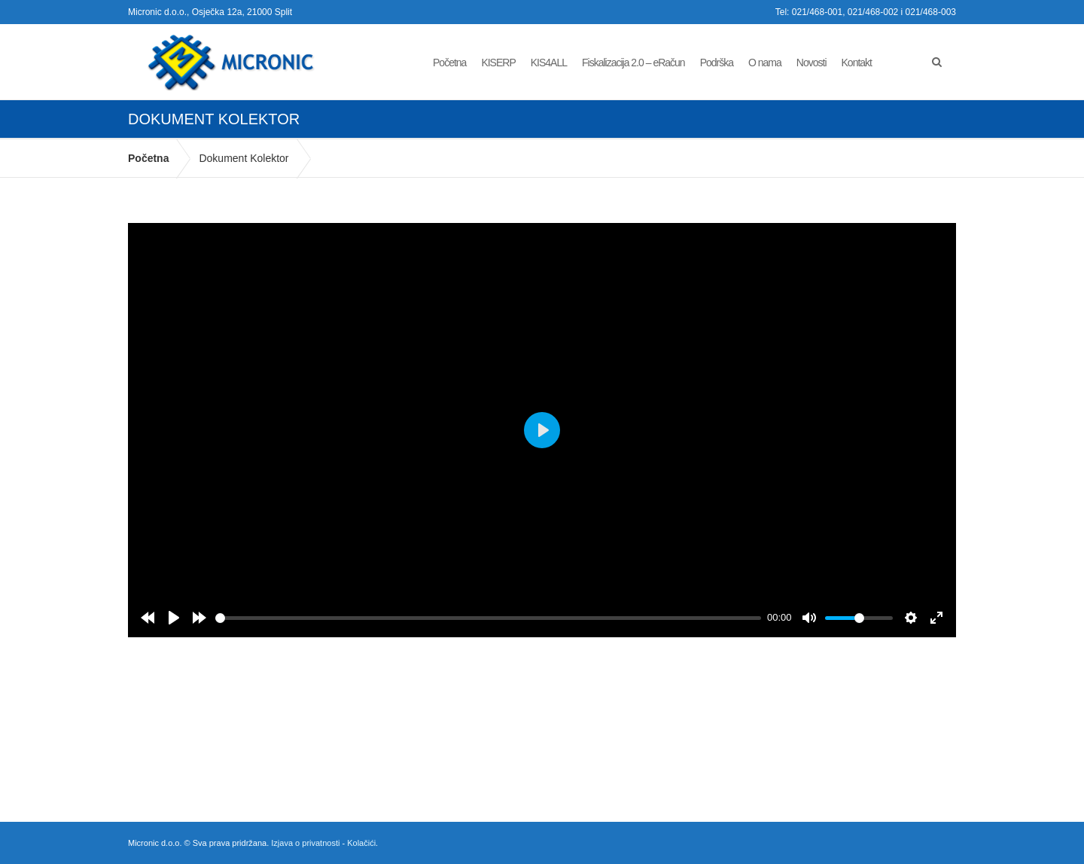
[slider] (488, 618)
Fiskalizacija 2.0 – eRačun (633, 62)
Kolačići (361, 842)
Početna (449, 62)
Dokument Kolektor (243, 158)
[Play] (174, 618)
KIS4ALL (549, 62)
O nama (764, 62)
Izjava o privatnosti (305, 842)
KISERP (498, 62)
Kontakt (857, 62)
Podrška (716, 62)
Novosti (811, 62)
